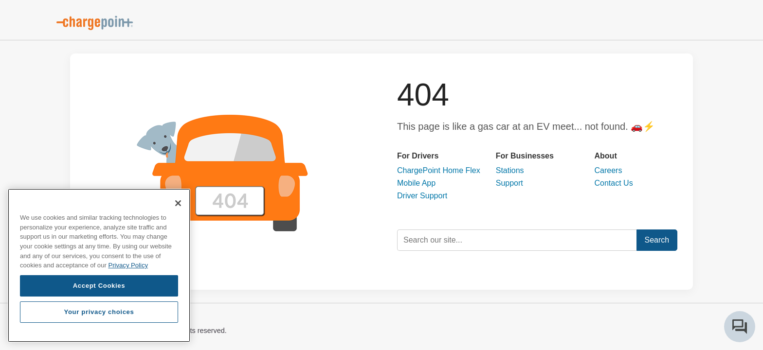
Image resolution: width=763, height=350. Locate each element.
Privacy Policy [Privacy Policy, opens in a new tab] (128, 265)
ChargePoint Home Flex (438, 170)
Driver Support (422, 196)
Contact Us (614, 183)
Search (657, 240)
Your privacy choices (99, 311)
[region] (99, 265)
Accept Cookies (99, 285)
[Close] (178, 203)
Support (509, 183)
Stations (510, 170)
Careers (608, 170)
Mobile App (416, 183)
